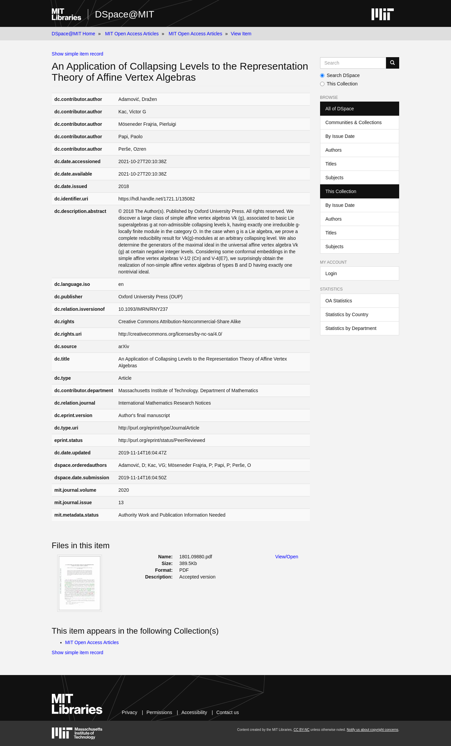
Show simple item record (77, 54)
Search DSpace (340, 75)
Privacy (129, 712)
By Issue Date (340, 136)
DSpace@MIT (124, 14)
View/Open (286, 556)
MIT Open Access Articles (132, 33)
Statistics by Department (351, 328)
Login (331, 273)
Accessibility (194, 712)
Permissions (159, 712)
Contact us (227, 712)
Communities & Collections (353, 122)
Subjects (334, 177)
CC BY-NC (301, 730)
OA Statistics (338, 300)
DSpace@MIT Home (73, 33)
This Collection (339, 83)
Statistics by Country (347, 314)
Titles (331, 163)
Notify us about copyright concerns (372, 730)
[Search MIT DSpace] (353, 63)
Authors (333, 150)
